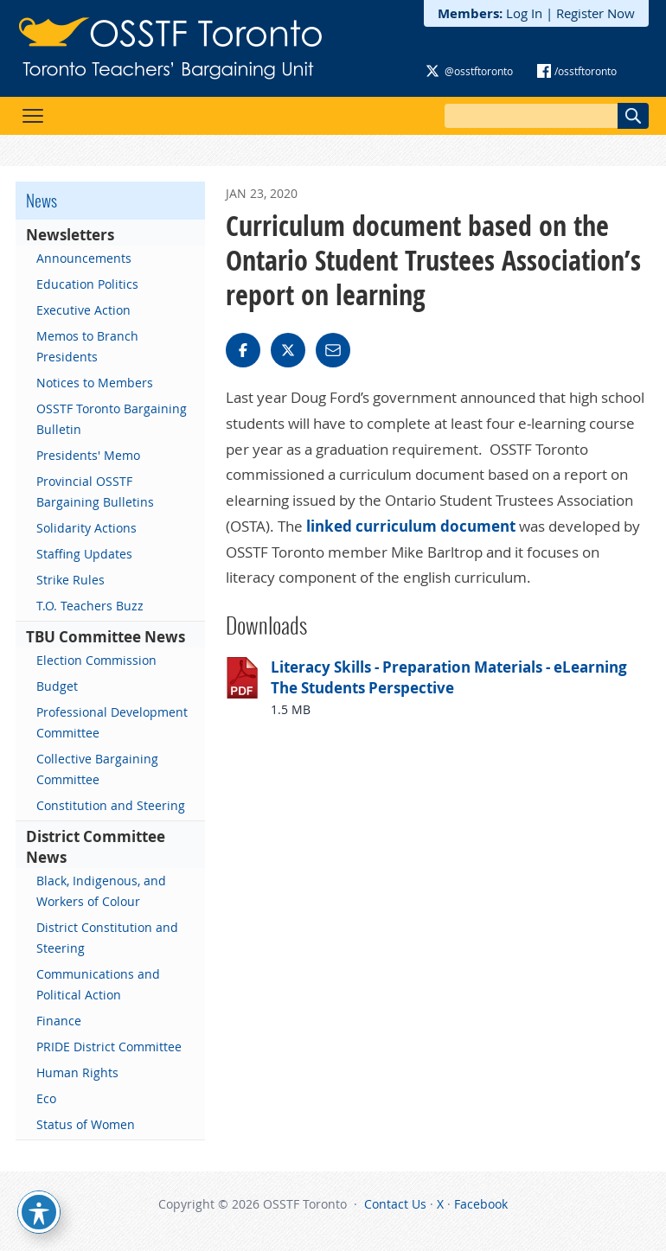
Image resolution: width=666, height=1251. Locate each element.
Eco (46, 1098)
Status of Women (85, 1124)
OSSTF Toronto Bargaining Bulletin (111, 418)
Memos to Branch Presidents (87, 346)
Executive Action (83, 310)
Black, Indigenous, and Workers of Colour (101, 891)
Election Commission (96, 660)
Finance (58, 1020)
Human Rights (77, 1072)
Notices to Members (94, 382)
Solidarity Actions (86, 528)
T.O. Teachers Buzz (90, 605)
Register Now (595, 13)
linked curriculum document (412, 526)
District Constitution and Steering (107, 937)
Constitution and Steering (110, 805)
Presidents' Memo (88, 455)
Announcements (83, 258)
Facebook (481, 1204)
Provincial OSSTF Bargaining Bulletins (95, 491)
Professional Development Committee (112, 722)
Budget (57, 686)
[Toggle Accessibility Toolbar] (39, 1212)
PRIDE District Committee (109, 1046)
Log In (524, 13)
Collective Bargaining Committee (97, 769)
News (41, 200)
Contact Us (395, 1204)
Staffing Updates (84, 554)
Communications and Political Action (98, 984)
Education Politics (87, 284)
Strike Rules (70, 579)
